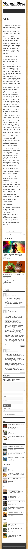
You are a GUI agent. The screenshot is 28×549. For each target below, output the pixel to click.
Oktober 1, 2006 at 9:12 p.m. (12, 311)
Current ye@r (6, 408)
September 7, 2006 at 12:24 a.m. (13, 295)
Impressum (13, 547)
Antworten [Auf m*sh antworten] (22, 346)
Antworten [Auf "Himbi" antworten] (22, 372)
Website (5, 400)
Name (4, 392)
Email (4, 396)
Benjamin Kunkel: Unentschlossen (15, 231)
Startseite (9, 547)
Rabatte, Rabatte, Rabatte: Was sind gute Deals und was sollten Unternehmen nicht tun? (16, 426)
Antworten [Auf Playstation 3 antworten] (22, 306)
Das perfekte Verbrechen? (13, 234)
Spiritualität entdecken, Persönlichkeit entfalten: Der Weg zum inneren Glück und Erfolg (13, 256)
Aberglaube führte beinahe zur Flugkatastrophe (10, 281)
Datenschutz (18, 547)
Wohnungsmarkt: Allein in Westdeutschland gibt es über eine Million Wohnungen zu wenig (15, 491)
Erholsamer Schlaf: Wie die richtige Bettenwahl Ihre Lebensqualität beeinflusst (15, 480)
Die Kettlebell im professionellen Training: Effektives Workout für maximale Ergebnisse (15, 535)
